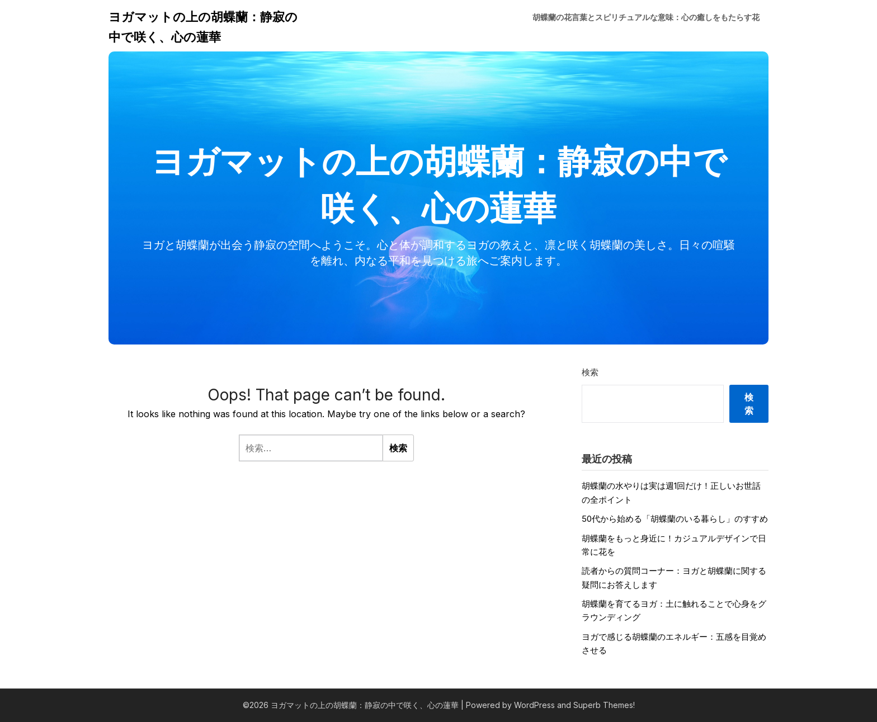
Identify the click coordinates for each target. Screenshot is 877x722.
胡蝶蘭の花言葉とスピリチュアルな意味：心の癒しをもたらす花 (646, 17)
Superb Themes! (604, 705)
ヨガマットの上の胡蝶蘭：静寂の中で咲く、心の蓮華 (203, 27)
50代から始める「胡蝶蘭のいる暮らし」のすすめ (675, 518)
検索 (590, 372)
